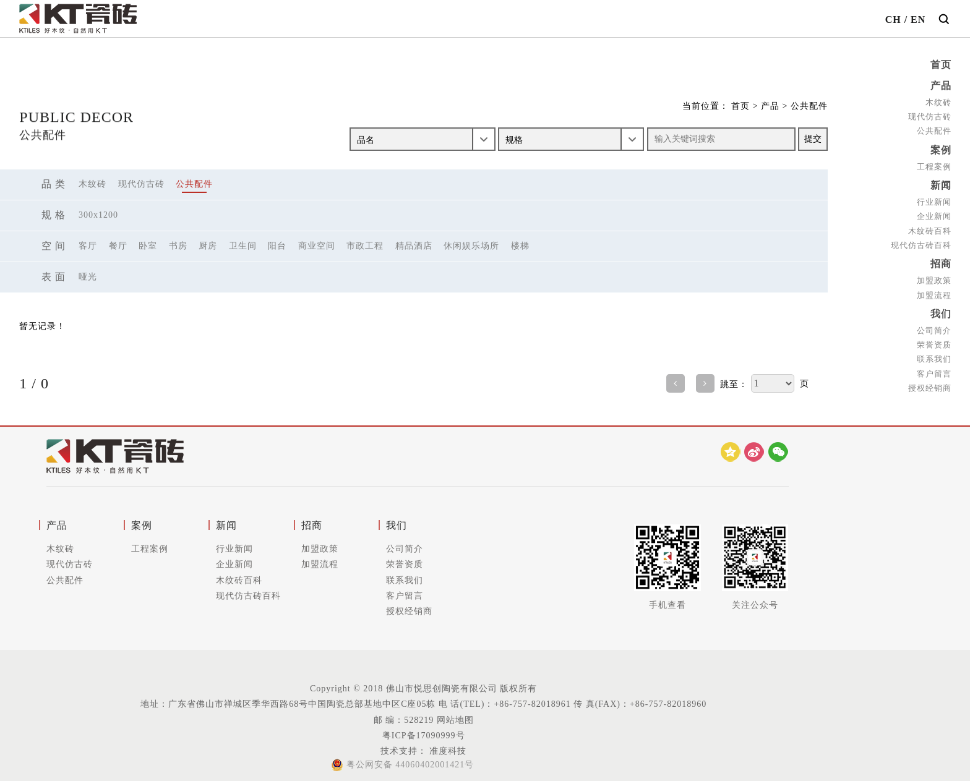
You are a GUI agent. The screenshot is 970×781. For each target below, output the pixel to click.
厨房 (208, 245)
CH (893, 19)
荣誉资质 (934, 339)
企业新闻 (934, 213)
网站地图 (455, 720)
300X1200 (98, 215)
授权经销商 (929, 382)
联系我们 (934, 354)
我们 (940, 309)
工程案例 (934, 164)
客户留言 (934, 368)
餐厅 (118, 245)
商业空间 (316, 245)
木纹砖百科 (929, 227)
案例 (940, 148)
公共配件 (934, 129)
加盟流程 (934, 291)
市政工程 (365, 245)
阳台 (277, 245)
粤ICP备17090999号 (423, 735)
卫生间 (243, 245)
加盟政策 (934, 276)
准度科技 (447, 751)
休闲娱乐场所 (471, 245)
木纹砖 (938, 101)
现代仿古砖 (929, 115)
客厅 (88, 245)
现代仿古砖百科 (921, 241)
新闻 (940, 182)
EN (918, 19)
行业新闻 (934, 198)
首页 (940, 64)
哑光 (88, 276)
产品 (940, 85)
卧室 (148, 245)
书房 (178, 245)
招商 (940, 260)
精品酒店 (413, 245)
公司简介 (934, 325)
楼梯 (520, 245)
